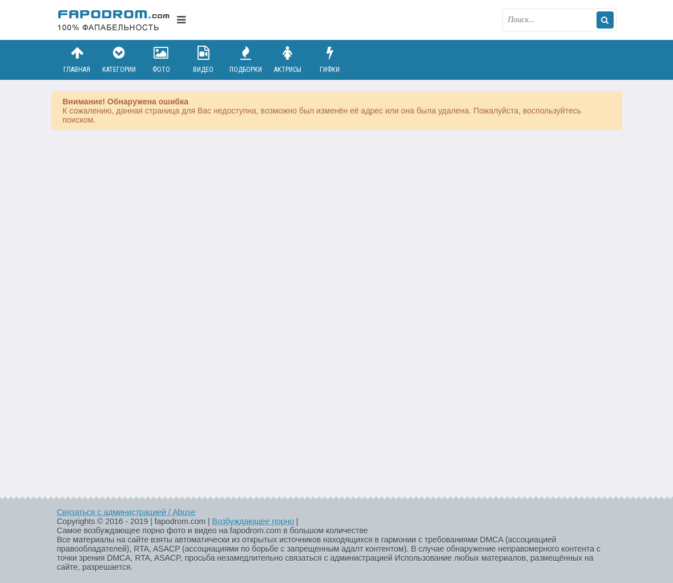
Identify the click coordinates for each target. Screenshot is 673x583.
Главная (77, 60)
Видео (203, 60)
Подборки (245, 60)
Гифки (330, 60)
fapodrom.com (114, 20)
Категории (119, 60)
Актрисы (288, 60)
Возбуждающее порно (253, 521)
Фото (161, 60)
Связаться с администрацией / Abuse (126, 512)
